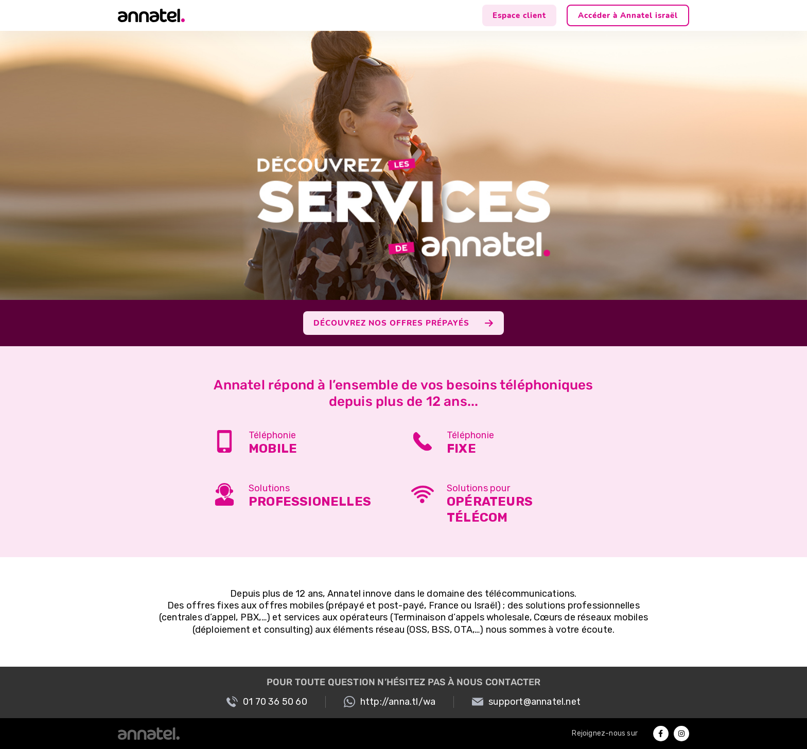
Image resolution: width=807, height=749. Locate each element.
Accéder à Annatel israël (628, 15)
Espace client (519, 15)
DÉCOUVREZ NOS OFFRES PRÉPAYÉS (403, 323)
